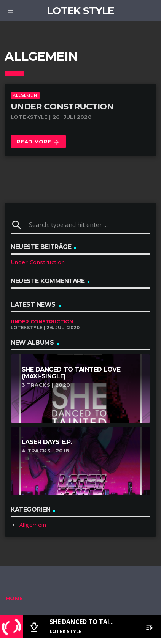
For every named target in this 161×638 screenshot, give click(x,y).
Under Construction (62, 106)
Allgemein (25, 95)
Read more (38, 142)
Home (14, 598)
